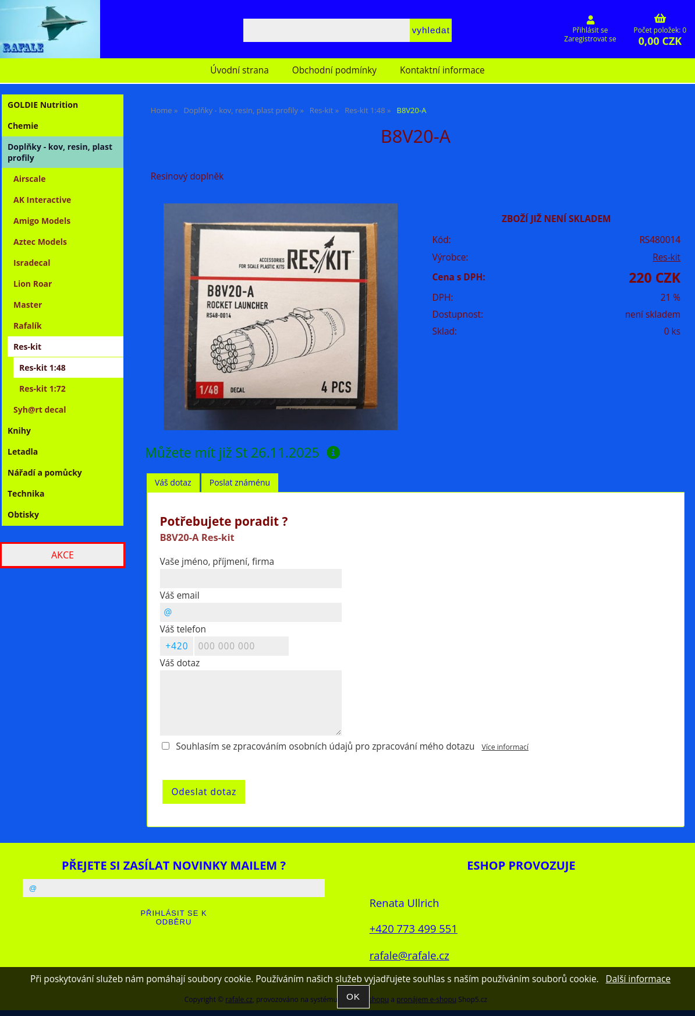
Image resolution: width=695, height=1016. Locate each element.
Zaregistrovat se (590, 39)
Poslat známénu (240, 482)
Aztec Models (40, 241)
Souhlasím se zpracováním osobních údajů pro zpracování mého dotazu (325, 746)
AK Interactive (42, 199)
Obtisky (23, 514)
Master (27, 304)
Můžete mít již (242, 452)
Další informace (638, 979)
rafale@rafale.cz (409, 955)
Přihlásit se (590, 30)
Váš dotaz (173, 482)
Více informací (505, 747)
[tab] (173, 483)
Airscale (29, 178)
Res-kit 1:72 (42, 388)
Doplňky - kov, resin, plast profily (60, 152)
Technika (26, 493)
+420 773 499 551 (414, 928)
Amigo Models (41, 220)
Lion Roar (32, 283)
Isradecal (31, 262)
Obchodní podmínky (334, 70)
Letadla (23, 451)
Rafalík (27, 325)
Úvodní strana (239, 70)
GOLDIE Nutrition (43, 104)
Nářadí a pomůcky (45, 472)
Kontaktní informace (442, 70)
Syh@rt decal (39, 409)
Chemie (23, 125)
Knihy (19, 430)
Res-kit (666, 257)
